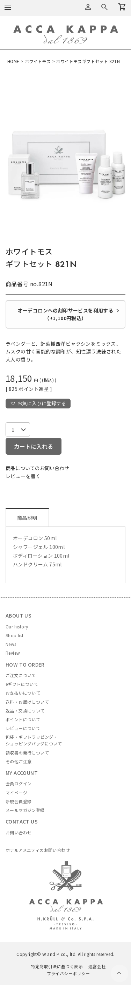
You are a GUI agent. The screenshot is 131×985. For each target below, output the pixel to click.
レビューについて (23, 728)
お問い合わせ (18, 832)
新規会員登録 (18, 801)
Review (13, 653)
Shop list (15, 635)
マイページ (16, 792)
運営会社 (97, 966)
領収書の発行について (27, 753)
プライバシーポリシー (68, 973)
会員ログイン (18, 783)
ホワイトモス (38, 61)
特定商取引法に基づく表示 (57, 966)
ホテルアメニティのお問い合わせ (38, 850)
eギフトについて (22, 684)
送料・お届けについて (27, 702)
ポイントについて (23, 719)
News (11, 644)
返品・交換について (25, 711)
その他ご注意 (18, 761)
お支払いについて (23, 693)
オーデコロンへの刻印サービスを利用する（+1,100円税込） (66, 314)
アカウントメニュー (88, 7)
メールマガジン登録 (25, 810)
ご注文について (21, 675)
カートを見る (104, 7)
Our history (17, 626)
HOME (13, 61)
